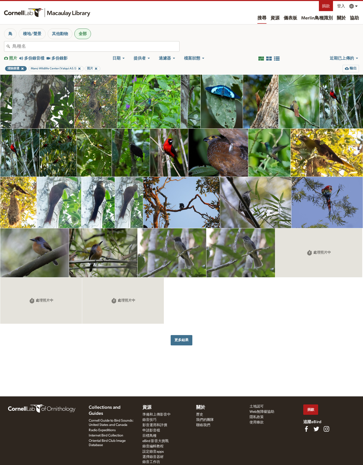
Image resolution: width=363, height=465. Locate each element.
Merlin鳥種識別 (317, 18)
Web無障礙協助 (262, 412)
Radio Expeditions (102, 430)
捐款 (326, 6)
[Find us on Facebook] (306, 429)
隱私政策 (257, 417)
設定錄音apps (153, 451)
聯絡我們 (203, 425)
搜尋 (261, 18)
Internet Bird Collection (106, 435)
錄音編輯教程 (153, 446)
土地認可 (257, 406)
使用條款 (257, 422)
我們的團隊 (205, 420)
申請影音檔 (151, 430)
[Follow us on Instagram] (326, 429)
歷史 (199, 414)
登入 (341, 6)
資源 (275, 18)
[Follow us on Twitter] (316, 429)
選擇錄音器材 (153, 457)
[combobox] (95, 46)
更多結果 (181, 340)
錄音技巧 (149, 420)
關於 (341, 18)
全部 (83, 34)
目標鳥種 (149, 435)
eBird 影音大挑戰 (155, 441)
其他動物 (60, 34)
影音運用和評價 (154, 425)
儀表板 (290, 18)
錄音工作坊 (151, 462)
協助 (354, 18)
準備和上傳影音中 (156, 414)
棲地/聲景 (32, 34)
